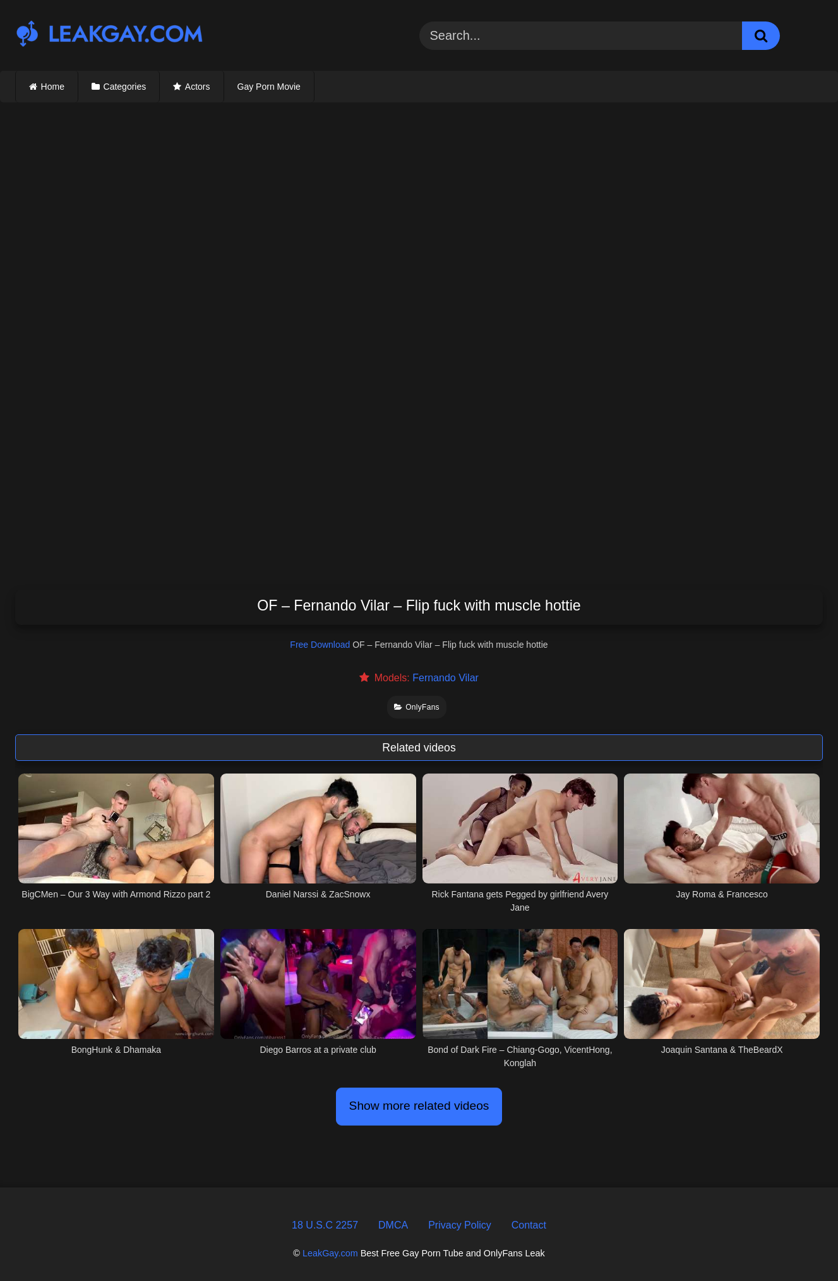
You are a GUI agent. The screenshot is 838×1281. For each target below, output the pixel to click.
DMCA (393, 1225)
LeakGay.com (330, 1253)
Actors (197, 87)
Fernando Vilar (445, 677)
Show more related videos (419, 1105)
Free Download (320, 645)
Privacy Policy (459, 1225)
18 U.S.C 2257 (325, 1225)
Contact (529, 1225)
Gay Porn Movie (269, 87)
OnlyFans (417, 707)
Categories (125, 87)
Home (52, 87)
